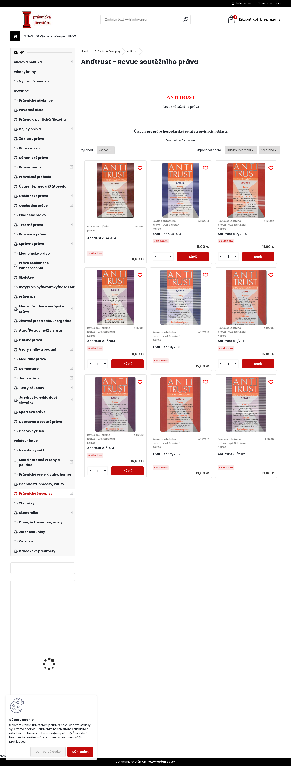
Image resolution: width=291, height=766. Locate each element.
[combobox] (241, 150)
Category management (54, 647)
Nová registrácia (269, 3)
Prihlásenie (243, 3)
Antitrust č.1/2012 (173, 464)
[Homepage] (15, 36)
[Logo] (38, 19)
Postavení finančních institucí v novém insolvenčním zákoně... (53, 607)
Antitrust (132, 51)
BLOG (72, 36)
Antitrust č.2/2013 (149, 349)
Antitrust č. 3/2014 (149, 238)
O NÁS (28, 36)
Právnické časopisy (107, 51)
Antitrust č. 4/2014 (100, 242)
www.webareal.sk (161, 762)
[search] (185, 19)
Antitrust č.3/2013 (99, 355)
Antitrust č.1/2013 (198, 349)
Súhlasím (80, 751)
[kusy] (142, 260)
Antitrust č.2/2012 (249, 355)
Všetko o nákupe (50, 36)
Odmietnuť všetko (48, 752)
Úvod (84, 51)
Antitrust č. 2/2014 (199, 238)
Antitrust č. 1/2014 (249, 238)
